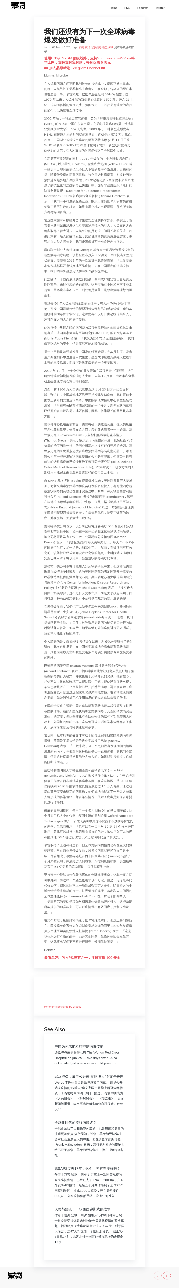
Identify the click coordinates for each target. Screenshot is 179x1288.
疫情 (87, 47)
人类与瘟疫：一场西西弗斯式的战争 (82, 1209)
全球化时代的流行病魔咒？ (75, 1122)
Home (113, 7)
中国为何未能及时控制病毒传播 (79, 1046)
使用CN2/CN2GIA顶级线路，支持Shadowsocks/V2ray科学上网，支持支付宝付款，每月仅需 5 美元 (89, 60)
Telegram (142, 7)
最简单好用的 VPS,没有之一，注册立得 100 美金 (82, 957)
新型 (105, 47)
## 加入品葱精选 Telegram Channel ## (74, 68)
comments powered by (62, 1006)
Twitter (159, 7)
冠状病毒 (96, 47)
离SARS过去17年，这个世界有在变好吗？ (87, 1168)
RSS (127, 7)
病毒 (81, 47)
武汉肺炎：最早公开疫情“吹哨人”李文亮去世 (89, 1076)
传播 (110, 47)
